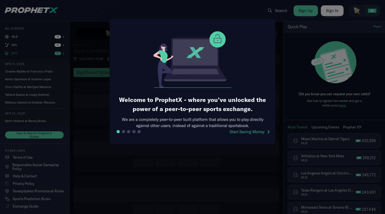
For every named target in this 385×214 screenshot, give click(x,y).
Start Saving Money (250, 131)
